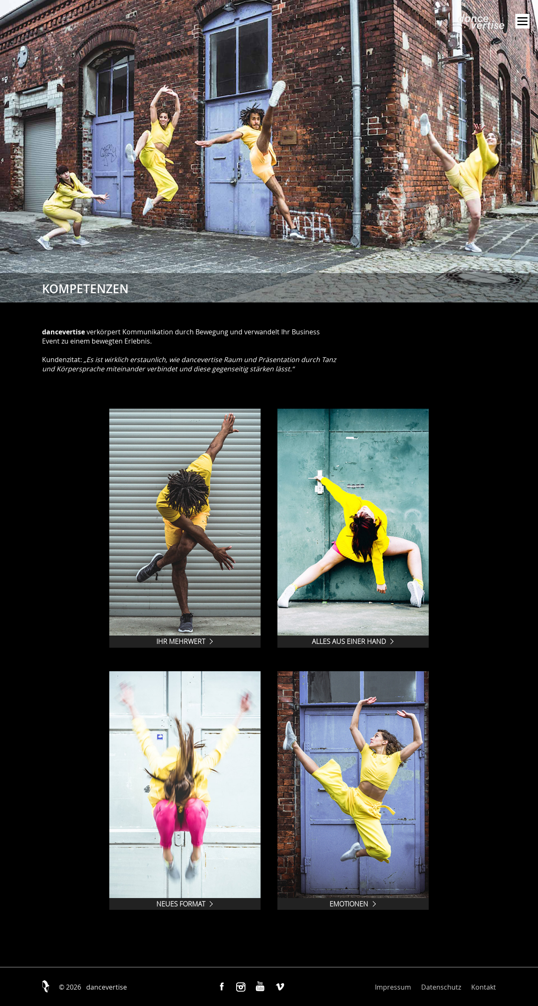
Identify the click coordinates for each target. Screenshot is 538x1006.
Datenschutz (441, 987)
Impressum (393, 987)
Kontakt (483, 987)
